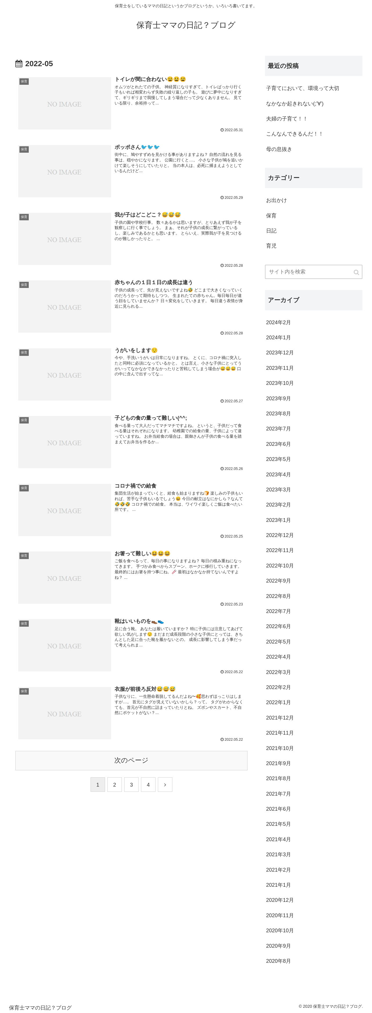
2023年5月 (278, 459)
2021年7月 (278, 794)
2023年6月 (278, 444)
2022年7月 (278, 611)
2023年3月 (278, 490)
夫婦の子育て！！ (287, 119)
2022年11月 (280, 550)
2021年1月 (278, 885)
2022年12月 (280, 535)
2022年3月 (278, 672)
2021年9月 (278, 763)
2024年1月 (278, 337)
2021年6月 (278, 809)
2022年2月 (278, 687)
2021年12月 (280, 718)
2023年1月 (278, 520)
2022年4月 (278, 657)
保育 (271, 216)
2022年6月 (278, 626)
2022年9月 (278, 581)
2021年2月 (278, 870)
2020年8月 (278, 961)
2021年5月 (278, 824)
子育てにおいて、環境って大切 (302, 88)
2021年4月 (278, 839)
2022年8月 (278, 596)
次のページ (131, 760)
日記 (271, 231)
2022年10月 (280, 566)
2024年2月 (278, 322)
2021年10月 (280, 748)
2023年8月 (278, 414)
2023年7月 (278, 429)
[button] (356, 272)
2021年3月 (278, 854)
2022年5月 (278, 642)
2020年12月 (280, 900)
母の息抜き (279, 149)
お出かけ (276, 200)
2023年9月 (278, 398)
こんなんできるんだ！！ (295, 134)
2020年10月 (280, 930)
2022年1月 (278, 702)
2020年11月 (280, 915)
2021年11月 (280, 733)
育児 (271, 246)
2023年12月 (280, 353)
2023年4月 (278, 474)
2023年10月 (280, 383)
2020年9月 (278, 946)
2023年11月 (280, 368)
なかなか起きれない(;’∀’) (295, 104)
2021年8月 (278, 778)
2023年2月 (278, 505)
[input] (313, 272)
